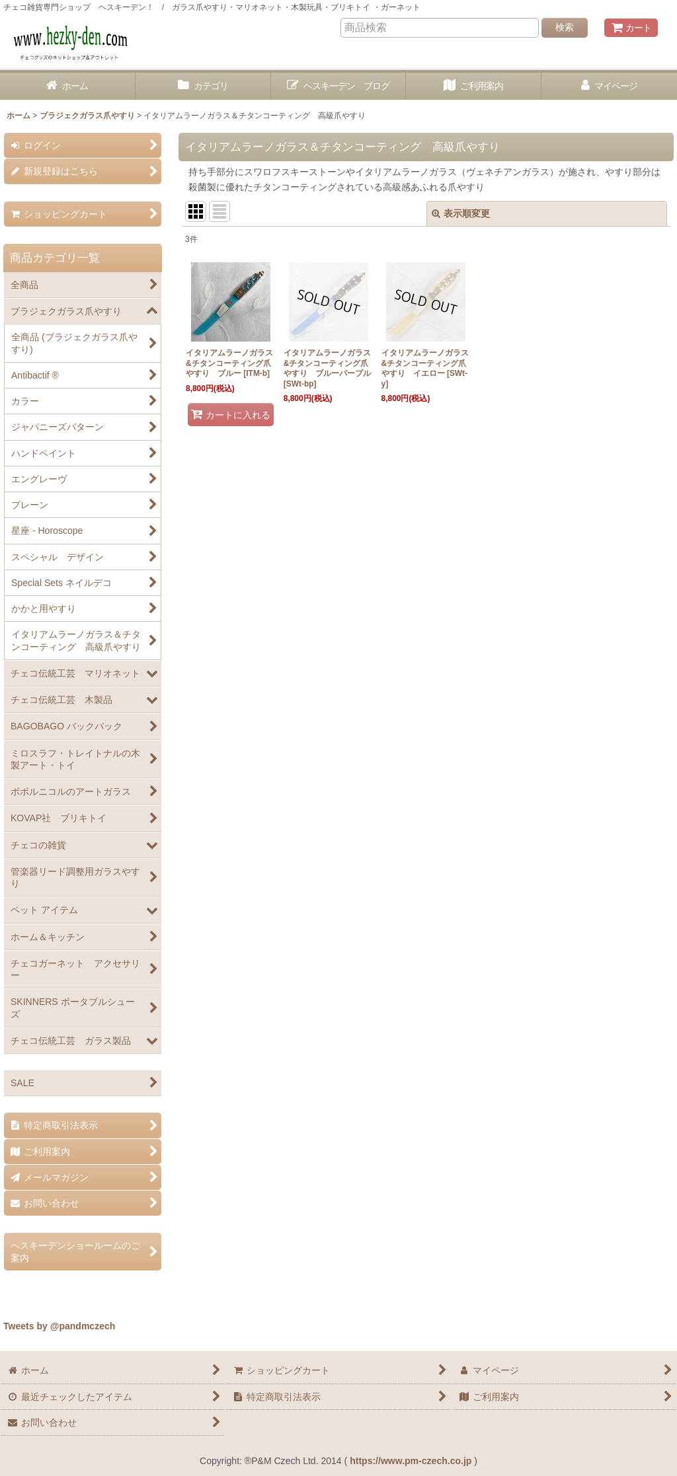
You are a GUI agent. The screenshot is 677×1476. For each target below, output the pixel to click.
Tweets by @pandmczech (59, 1326)
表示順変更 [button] (461, 213)
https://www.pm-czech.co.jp (410, 1461)
